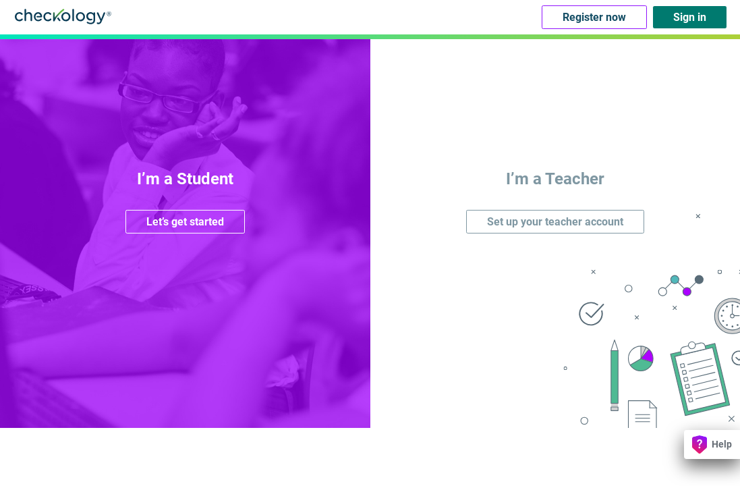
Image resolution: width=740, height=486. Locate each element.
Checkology (63, 16)
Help (712, 444)
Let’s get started (185, 221)
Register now (594, 17)
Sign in (689, 17)
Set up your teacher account (555, 221)
